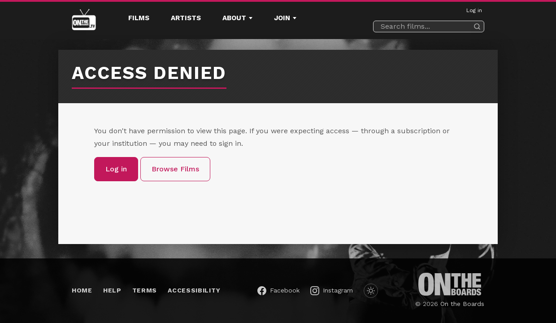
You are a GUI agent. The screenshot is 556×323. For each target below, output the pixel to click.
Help (112, 290)
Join (282, 18)
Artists (186, 18)
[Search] (477, 26)
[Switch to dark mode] (371, 291)
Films (138, 18)
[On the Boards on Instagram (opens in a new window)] (331, 290)
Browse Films (175, 169)
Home (82, 290)
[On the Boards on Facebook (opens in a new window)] (278, 290)
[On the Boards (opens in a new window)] (449, 284)
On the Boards (462, 303)
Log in (474, 10)
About (234, 18)
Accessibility (194, 290)
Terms (144, 290)
